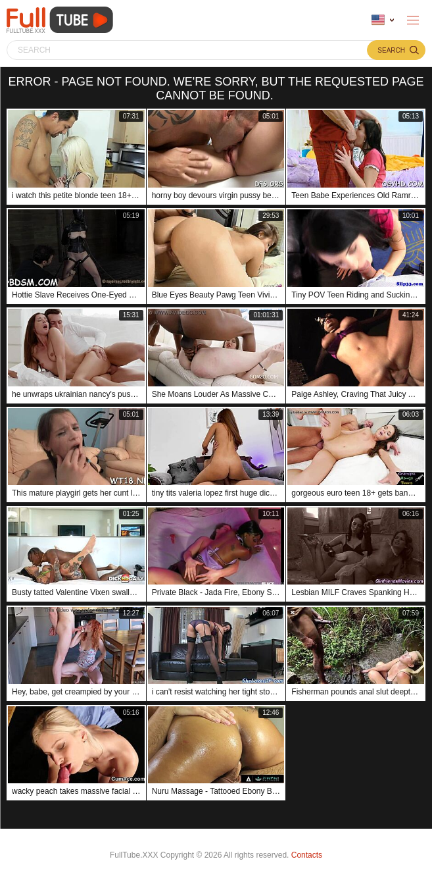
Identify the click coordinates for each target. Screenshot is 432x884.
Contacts (306, 855)
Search (391, 50)
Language (378, 20)
